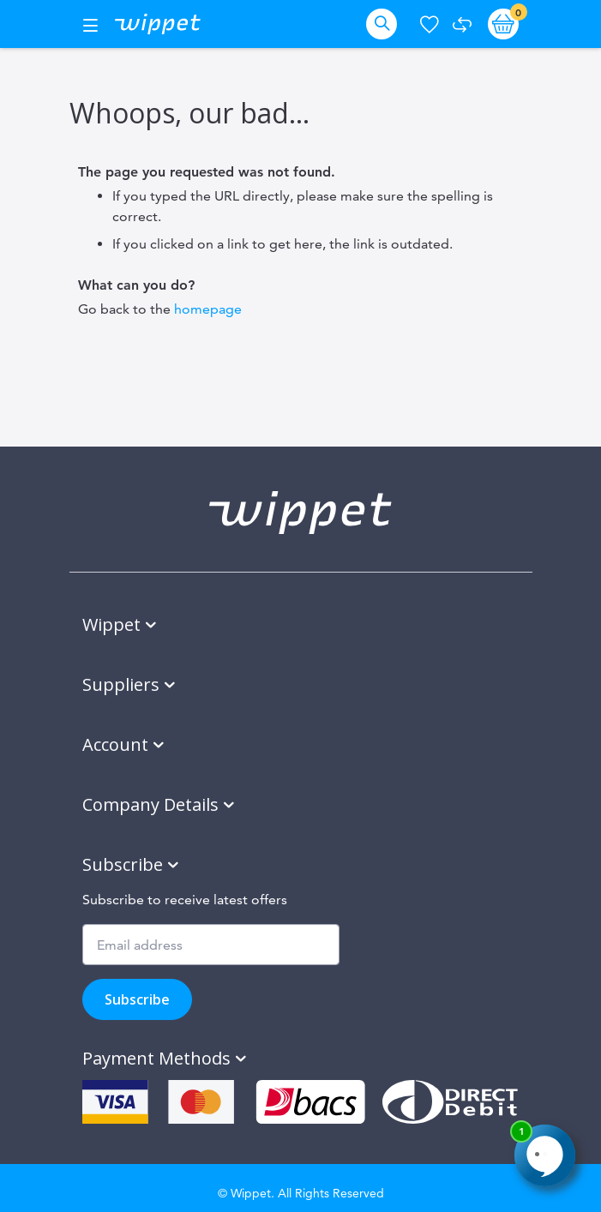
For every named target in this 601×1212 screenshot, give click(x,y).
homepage (208, 309)
